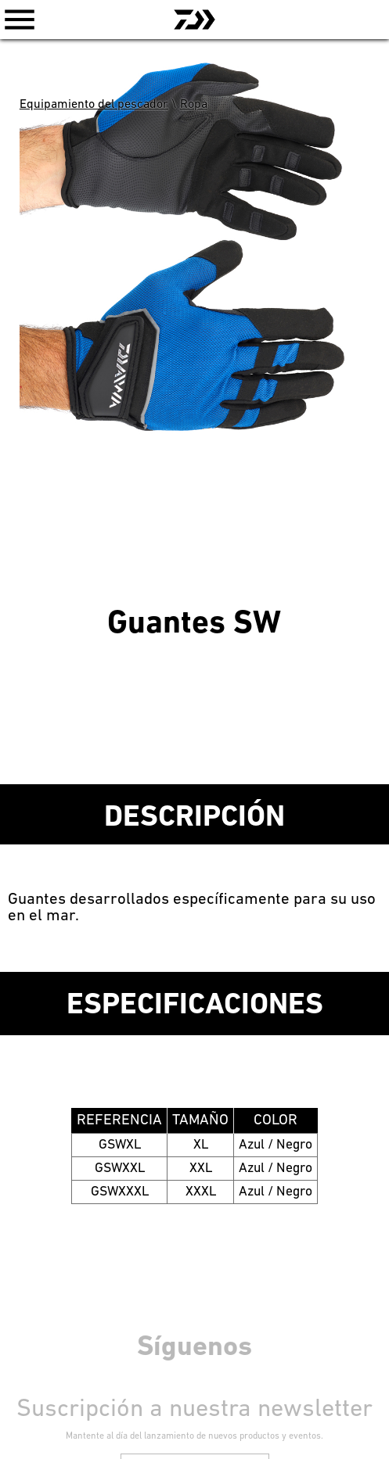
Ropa (193, 105)
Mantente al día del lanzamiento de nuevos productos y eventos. (194, 1436)
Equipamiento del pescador (94, 105)
